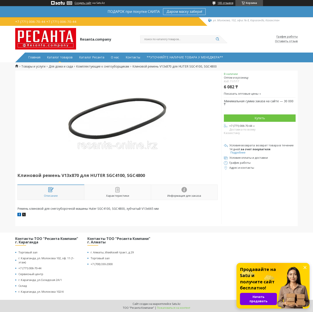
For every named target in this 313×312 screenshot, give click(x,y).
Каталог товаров (60, 57)
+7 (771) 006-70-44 (29, 268)
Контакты (133, 57)
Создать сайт (83, 3)
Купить (260, 118)
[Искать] (217, 39)
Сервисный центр (30, 274)
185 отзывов (225, 3)
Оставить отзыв (286, 41)
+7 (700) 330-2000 (102, 264)
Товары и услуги (33, 66)
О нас (115, 57)
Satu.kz (176, 304)
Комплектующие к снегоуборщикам (102, 66)
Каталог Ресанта (91, 57)
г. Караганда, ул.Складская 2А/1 (40, 280)
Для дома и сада (61, 66)
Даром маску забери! (184, 11)
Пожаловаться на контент (173, 308)
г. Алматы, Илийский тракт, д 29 (112, 252)
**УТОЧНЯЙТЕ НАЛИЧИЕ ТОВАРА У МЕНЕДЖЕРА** (185, 57)
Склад (22, 286)
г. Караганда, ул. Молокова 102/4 (40, 292)
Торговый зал (27, 252)
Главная (34, 57)
